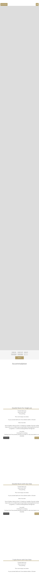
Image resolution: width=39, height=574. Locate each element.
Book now (4, 4)
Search (19, 357)
